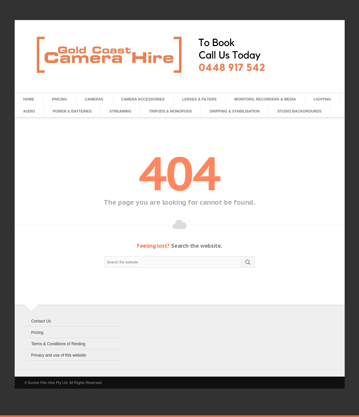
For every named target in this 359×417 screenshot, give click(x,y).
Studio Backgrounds (299, 111)
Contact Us (41, 321)
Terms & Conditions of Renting (58, 344)
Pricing (59, 99)
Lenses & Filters (199, 99)
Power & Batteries (72, 111)
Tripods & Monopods (170, 111)
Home (28, 99)
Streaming (120, 111)
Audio (29, 111)
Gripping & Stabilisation (234, 111)
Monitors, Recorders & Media (265, 99)
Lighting (322, 99)
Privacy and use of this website (58, 355)
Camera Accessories (143, 99)
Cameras (94, 99)
